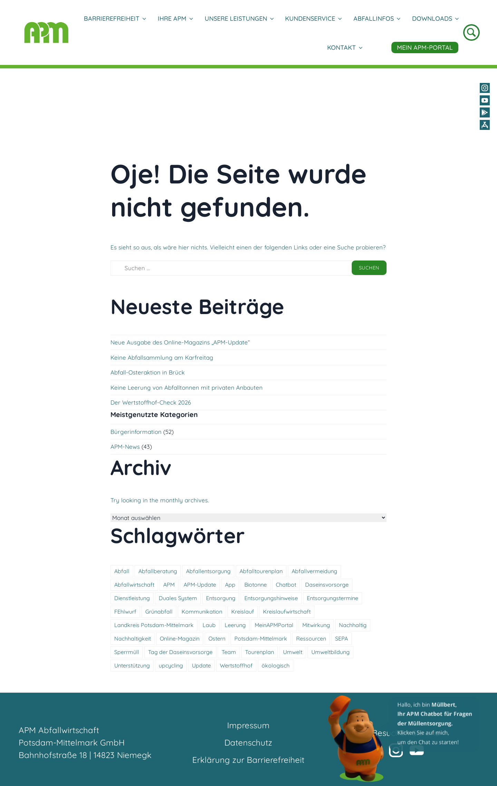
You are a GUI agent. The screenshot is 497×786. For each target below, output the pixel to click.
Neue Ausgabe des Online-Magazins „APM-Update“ (180, 342)
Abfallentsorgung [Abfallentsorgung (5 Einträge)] (208, 571)
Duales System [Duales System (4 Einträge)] (178, 598)
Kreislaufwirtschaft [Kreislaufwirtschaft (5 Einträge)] (287, 611)
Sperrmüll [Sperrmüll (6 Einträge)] (126, 651)
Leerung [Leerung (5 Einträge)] (235, 625)
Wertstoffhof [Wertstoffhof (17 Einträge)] (236, 665)
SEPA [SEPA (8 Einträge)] (341, 638)
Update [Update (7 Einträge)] (201, 665)
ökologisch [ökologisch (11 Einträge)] (276, 665)
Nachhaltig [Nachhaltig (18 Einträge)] (353, 625)
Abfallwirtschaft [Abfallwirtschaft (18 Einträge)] (134, 584)
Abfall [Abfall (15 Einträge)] (121, 571)
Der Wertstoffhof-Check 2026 (150, 402)
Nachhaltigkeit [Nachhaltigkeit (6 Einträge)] (132, 638)
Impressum (248, 725)
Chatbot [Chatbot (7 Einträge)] (286, 584)
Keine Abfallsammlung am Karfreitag (161, 357)
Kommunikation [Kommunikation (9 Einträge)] (202, 611)
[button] (403, 738)
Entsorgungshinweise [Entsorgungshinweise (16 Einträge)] (271, 598)
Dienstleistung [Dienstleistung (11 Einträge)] (132, 598)
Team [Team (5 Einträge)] (229, 651)
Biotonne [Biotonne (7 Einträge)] (255, 584)
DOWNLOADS (435, 18)
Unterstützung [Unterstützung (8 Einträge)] (132, 665)
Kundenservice (313, 18)
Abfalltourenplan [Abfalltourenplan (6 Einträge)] (261, 571)
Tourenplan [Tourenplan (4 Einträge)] (259, 651)
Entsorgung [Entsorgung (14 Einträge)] (220, 598)
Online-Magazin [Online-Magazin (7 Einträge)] (179, 638)
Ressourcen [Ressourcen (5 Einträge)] (311, 638)
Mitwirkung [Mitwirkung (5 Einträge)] (316, 625)
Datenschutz (248, 742)
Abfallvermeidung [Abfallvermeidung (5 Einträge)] (314, 571)
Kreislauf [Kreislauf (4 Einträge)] (242, 611)
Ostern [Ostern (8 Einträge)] (216, 638)
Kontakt (344, 47)
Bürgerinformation (136, 431)
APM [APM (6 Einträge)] (169, 584)
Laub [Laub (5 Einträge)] (209, 625)
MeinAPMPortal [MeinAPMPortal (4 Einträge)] (274, 625)
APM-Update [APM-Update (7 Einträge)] (200, 584)
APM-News (125, 446)
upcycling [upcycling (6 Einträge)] (171, 665)
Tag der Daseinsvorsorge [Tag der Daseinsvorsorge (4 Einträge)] (180, 651)
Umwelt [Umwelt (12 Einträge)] (292, 651)
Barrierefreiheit (115, 18)
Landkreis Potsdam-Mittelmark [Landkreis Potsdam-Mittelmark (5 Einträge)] (154, 625)
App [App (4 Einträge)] (230, 584)
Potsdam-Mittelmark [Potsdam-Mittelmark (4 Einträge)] (260, 638)
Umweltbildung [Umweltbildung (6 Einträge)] (330, 651)
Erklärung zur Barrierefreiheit (248, 760)
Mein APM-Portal (425, 47)
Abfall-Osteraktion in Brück (147, 372)
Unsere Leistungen (239, 18)
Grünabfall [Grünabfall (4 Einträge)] (159, 611)
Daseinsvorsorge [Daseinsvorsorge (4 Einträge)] (327, 584)
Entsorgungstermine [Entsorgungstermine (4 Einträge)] (332, 598)
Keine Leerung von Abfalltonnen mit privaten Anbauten (186, 387)
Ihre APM (175, 18)
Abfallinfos (376, 18)
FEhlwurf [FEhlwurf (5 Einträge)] (125, 611)
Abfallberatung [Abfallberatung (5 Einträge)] (157, 571)
